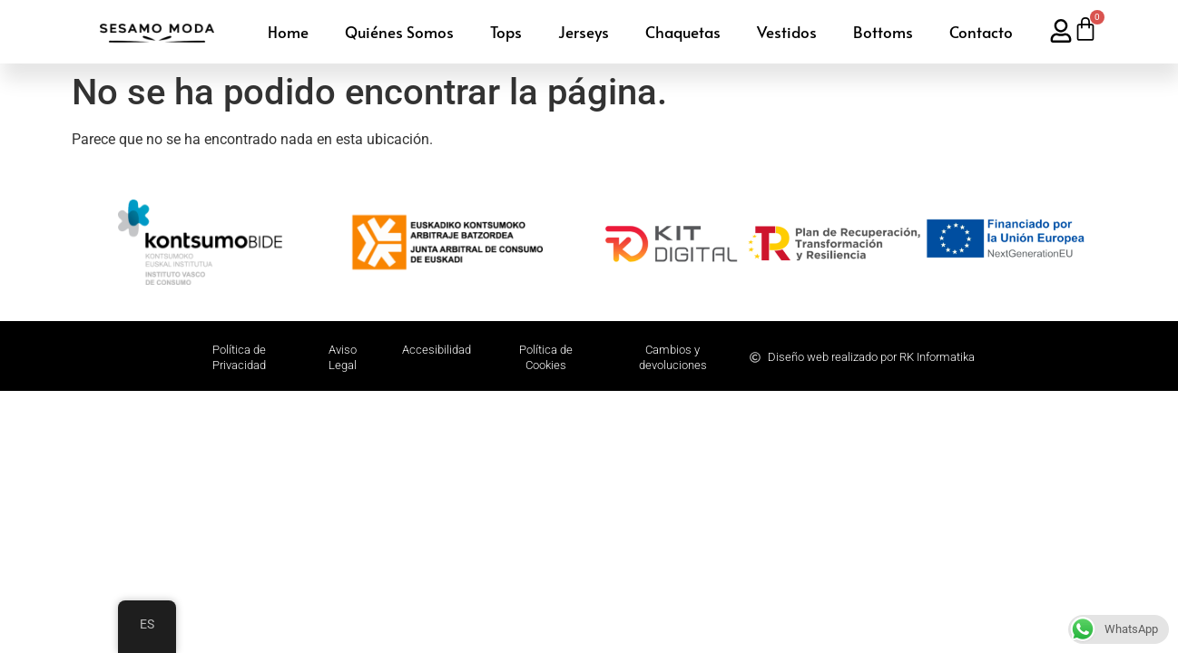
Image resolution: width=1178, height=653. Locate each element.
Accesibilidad (436, 349)
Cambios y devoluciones (673, 357)
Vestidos (787, 32)
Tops (506, 32)
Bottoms (883, 32)
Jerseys (583, 32)
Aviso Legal (343, 357)
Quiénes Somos (399, 32)
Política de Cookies (546, 357)
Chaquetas (683, 32)
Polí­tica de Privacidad (239, 357)
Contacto (981, 32)
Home (288, 32)
